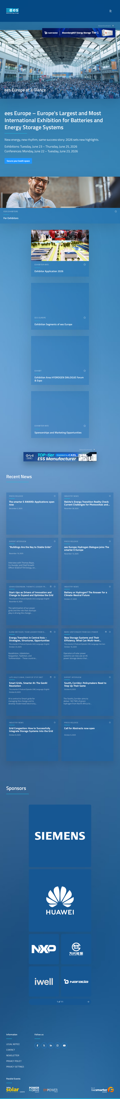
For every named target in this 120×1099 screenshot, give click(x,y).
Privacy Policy (14, 1061)
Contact (10, 1050)
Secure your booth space (18, 161)
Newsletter (12, 1055)
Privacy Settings (15, 1066)
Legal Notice (13, 1044)
